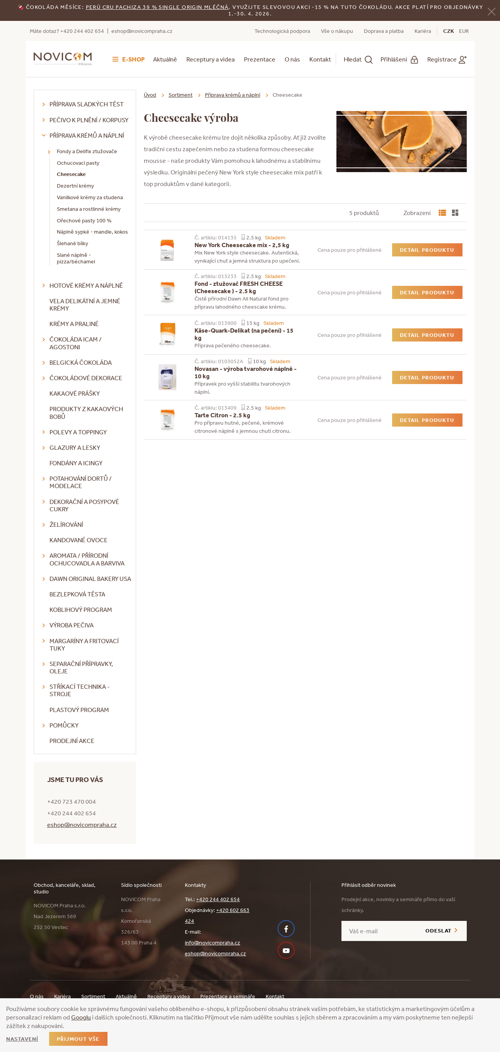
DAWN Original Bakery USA (90, 578)
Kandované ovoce (78, 540)
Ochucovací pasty (78, 162)
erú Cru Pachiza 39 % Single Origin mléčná (159, 6)
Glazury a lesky (74, 447)
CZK (448, 30)
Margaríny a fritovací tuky (84, 644)
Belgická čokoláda (80, 362)
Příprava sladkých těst (86, 104)
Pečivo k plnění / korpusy (88, 120)
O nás (292, 59)
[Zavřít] (491, 11)
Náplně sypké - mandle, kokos (92, 231)
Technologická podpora (282, 30)
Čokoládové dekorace (85, 378)
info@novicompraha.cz (212, 942)
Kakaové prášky (74, 393)
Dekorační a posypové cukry (84, 505)
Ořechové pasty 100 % (84, 220)
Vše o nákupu (337, 30)
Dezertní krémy (75, 185)
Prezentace (259, 59)
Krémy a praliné (74, 324)
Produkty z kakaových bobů (86, 412)
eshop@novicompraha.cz (141, 30)
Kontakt (320, 59)
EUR (464, 30)
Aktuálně (165, 59)
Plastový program (79, 710)
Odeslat (438, 930)
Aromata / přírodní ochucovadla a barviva (87, 559)
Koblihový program (80, 609)
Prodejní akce (71, 741)
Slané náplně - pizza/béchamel (76, 258)
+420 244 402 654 (218, 899)
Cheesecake (71, 174)
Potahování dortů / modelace (80, 482)
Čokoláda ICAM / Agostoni (75, 342)
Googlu (81, 1017)
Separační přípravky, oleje (81, 667)
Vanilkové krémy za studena (90, 197)
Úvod (150, 94)
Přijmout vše (78, 1038)
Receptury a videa (210, 59)
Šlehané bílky (72, 243)
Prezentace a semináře (227, 996)
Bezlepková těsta (77, 594)
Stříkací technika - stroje (79, 690)
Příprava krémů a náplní (86, 135)
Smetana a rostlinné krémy (89, 208)
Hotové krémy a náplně (86, 285)
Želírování (66, 524)
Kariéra (423, 30)
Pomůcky (63, 725)
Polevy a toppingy (78, 432)
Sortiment (181, 94)
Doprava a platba (384, 30)
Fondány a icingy (75, 463)
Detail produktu (427, 249)
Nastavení (22, 1038)
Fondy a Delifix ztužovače (87, 151)
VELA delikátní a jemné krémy (84, 304)
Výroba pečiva (71, 625)
